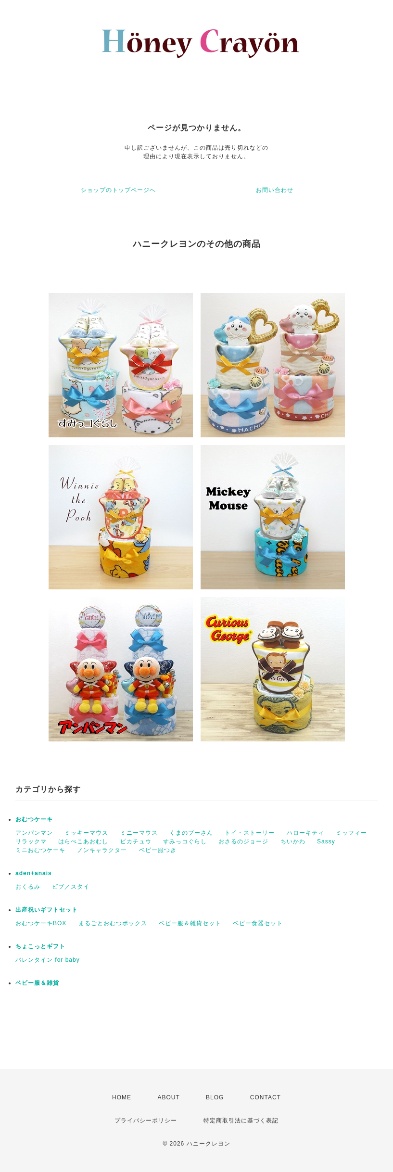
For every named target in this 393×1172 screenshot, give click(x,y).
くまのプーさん (191, 832)
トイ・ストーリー (250, 832)
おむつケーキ (34, 819)
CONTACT (265, 1097)
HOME (121, 1097)
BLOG (215, 1097)
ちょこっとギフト (40, 946)
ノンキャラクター (102, 850)
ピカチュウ (136, 841)
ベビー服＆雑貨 (37, 983)
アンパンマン (34, 832)
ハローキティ (305, 832)
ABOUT (168, 1097)
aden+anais (33, 873)
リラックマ (31, 841)
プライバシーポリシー (145, 1120)
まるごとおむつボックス (112, 923)
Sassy (326, 841)
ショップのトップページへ (118, 190)
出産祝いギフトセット (46, 909)
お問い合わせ (274, 190)
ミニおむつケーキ (40, 850)
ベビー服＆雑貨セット (190, 923)
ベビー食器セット (258, 923)
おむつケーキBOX (40, 923)
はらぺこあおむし (83, 841)
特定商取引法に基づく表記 (241, 1120)
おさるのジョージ (243, 841)
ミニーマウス (139, 832)
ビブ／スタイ (70, 886)
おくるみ (27, 886)
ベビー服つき (158, 850)
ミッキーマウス (86, 832)
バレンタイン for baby (47, 959)
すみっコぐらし (185, 841)
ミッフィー (351, 832)
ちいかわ (292, 841)
